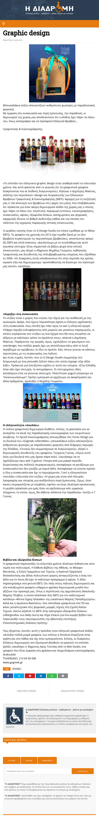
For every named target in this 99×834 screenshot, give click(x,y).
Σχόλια (29, 760)
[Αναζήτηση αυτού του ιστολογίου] (38, 771)
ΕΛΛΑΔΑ (17, 668)
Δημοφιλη (47, 760)
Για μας (11, 760)
